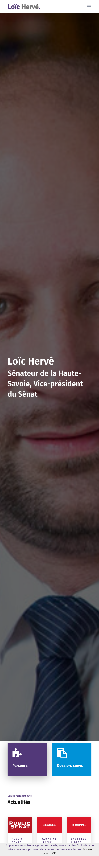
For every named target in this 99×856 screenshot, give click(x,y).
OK (54, 853)
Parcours (20, 765)
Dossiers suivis (70, 765)
